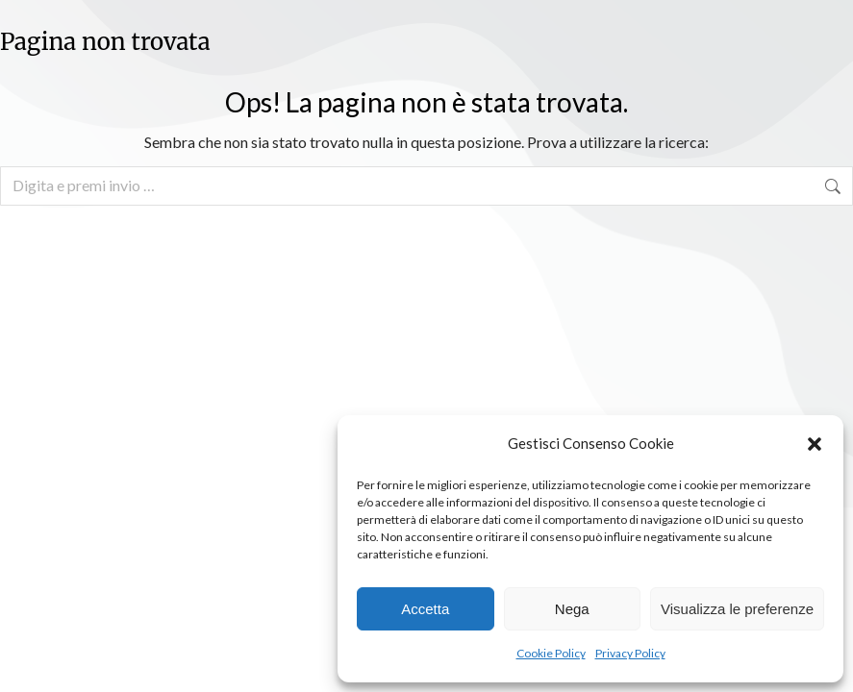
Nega (572, 609)
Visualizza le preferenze (737, 609)
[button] (814, 444)
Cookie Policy (551, 653)
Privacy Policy (630, 653)
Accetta (425, 609)
